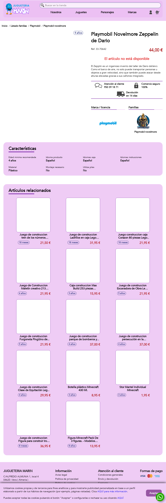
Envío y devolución (108, 479)
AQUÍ (120, 498)
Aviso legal (61, 474)
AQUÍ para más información (112, 491)
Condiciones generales (110, 474)
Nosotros (55, 12)
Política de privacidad (66, 479)
